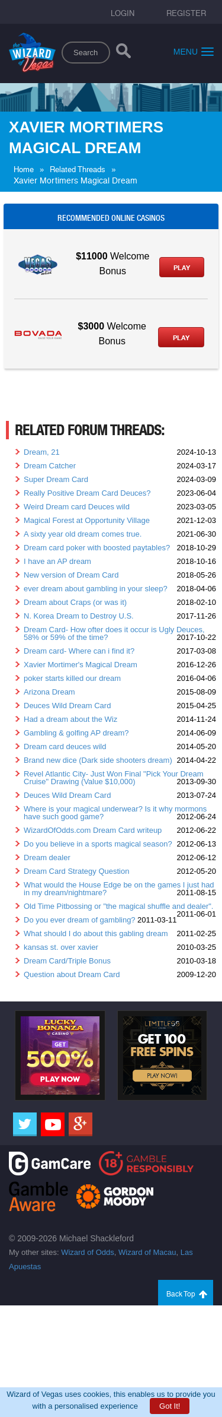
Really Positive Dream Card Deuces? (87, 493)
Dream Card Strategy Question (76, 871)
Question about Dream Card (72, 974)
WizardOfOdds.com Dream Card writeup (93, 830)
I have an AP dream (57, 561)
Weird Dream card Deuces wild (77, 506)
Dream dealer (47, 857)
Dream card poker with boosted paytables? (97, 547)
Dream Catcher (50, 465)
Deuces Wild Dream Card (67, 705)
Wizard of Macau (147, 1252)
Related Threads (77, 169)
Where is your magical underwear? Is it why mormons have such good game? (115, 812)
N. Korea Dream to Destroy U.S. (79, 615)
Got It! (169, 1406)
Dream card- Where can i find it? (79, 650)
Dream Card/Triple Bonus (67, 960)
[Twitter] (25, 1124)
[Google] (80, 1124)
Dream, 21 (42, 452)
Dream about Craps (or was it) (75, 602)
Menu (193, 51)
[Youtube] (53, 1124)
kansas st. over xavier (61, 947)
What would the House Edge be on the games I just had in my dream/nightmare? (119, 888)
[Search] (123, 53)
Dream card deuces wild (65, 746)
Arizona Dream (49, 691)
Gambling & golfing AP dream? (76, 732)
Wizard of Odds (87, 1252)
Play (181, 268)
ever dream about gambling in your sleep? (96, 588)
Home (24, 169)
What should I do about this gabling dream (96, 933)
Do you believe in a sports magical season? (98, 843)
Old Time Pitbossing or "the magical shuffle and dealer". (118, 906)
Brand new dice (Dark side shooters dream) (98, 760)
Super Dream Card (56, 479)
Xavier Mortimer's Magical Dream (80, 664)
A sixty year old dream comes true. (82, 534)
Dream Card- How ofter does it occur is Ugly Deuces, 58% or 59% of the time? (114, 633)
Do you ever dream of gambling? (80, 919)
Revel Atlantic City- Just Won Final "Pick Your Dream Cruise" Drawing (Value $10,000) (114, 777)
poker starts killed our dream (72, 678)
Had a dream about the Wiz (70, 719)
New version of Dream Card (71, 574)
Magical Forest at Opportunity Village (87, 520)
